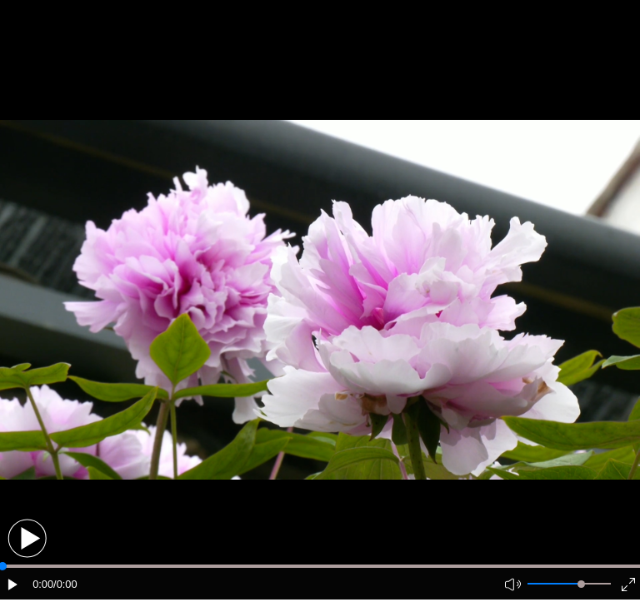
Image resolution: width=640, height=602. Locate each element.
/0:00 (65, 584)
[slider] (581, 584)
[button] (27, 538)
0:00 (42, 584)
